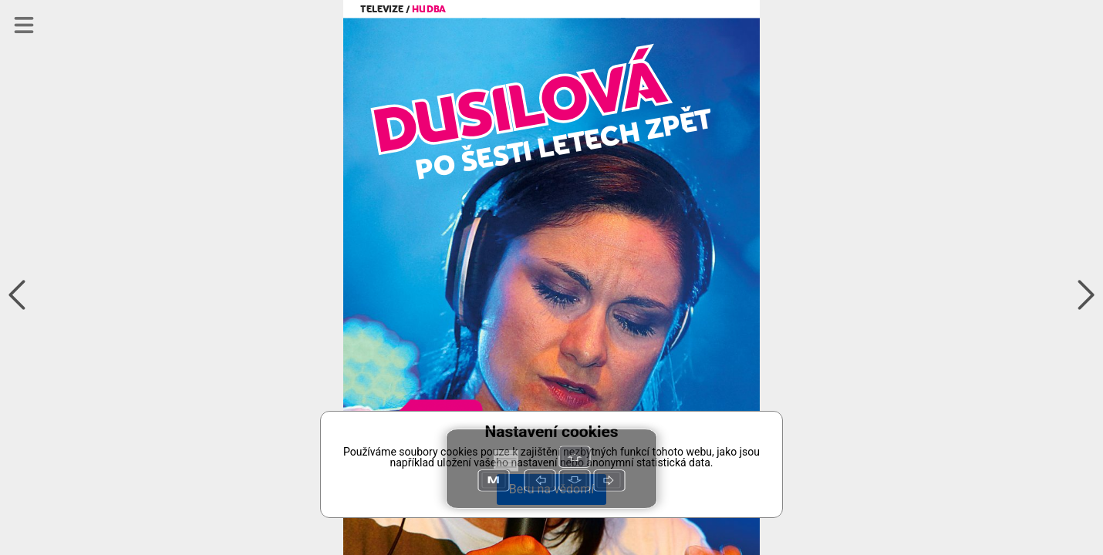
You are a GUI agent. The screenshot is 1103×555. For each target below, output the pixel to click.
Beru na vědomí (551, 489)
